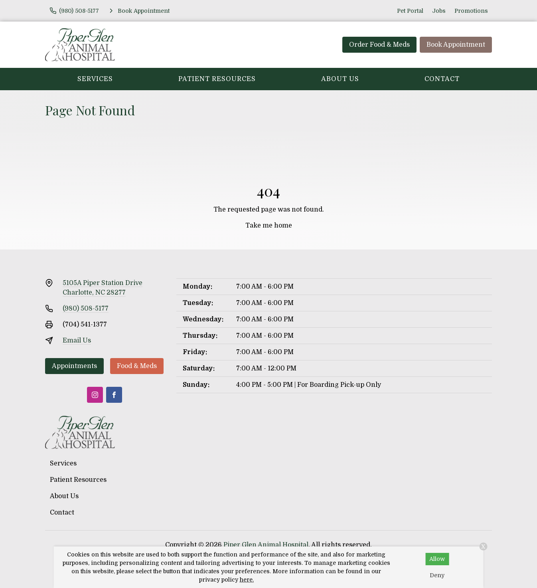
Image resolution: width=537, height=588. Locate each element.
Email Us (77, 340)
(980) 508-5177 (86, 308)
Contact (442, 79)
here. (247, 579)
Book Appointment (455, 44)
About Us (340, 79)
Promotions (471, 11)
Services (95, 79)
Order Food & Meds (379, 44)
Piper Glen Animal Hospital (265, 544)
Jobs (439, 11)
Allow (437, 559)
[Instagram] (95, 395)
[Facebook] (114, 395)
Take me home (268, 225)
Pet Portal (410, 11)
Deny (437, 575)
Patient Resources (217, 79)
